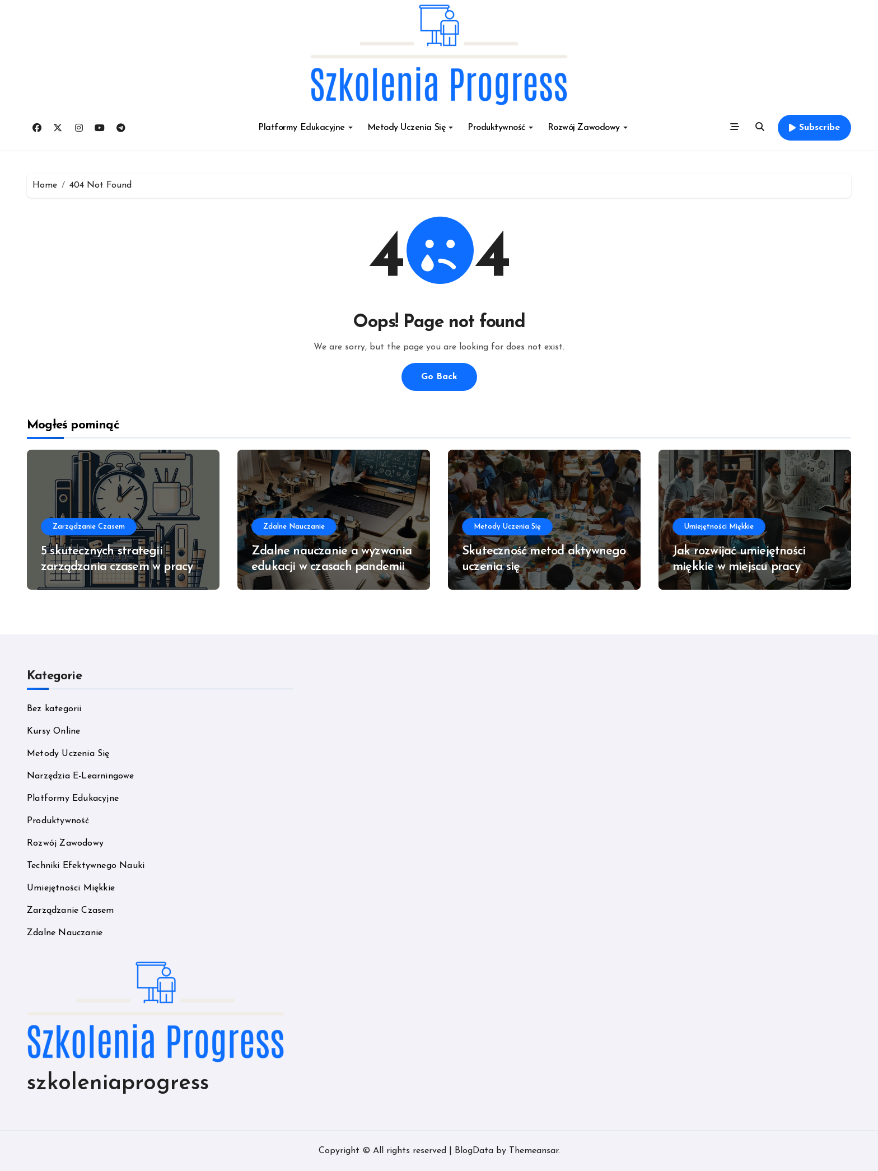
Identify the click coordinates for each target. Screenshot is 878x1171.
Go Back (439, 376)
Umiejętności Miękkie (719, 526)
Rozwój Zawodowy (588, 127)
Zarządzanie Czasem (89, 526)
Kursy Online (53, 731)
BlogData (474, 1150)
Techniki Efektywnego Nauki (85, 865)
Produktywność (500, 127)
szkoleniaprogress (118, 1083)
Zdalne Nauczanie (294, 526)
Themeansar (533, 1150)
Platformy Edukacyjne (305, 127)
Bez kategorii (54, 709)
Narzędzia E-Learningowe (80, 776)
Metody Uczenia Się (410, 127)
